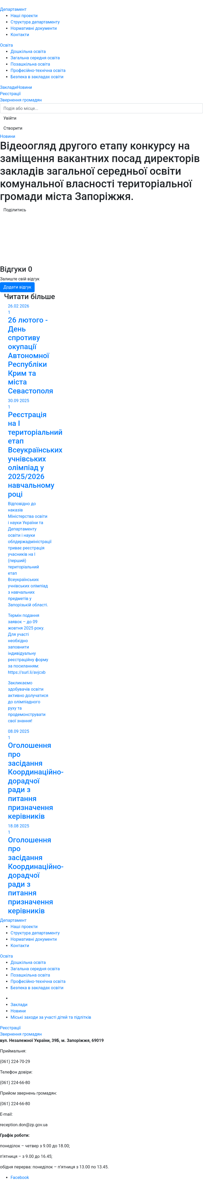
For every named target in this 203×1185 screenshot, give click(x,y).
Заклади (8, 87)
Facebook (20, 1177)
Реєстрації (10, 93)
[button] (10, 118)
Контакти (20, 34)
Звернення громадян (21, 100)
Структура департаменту (35, 22)
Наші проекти (24, 15)
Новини (24, 87)
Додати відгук (17, 287)
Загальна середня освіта (35, 57)
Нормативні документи (34, 28)
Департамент (13, 9)
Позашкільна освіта (30, 64)
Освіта (6, 45)
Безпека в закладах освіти (37, 76)
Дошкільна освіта (28, 51)
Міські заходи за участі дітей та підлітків (51, 1017)
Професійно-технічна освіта (38, 70)
